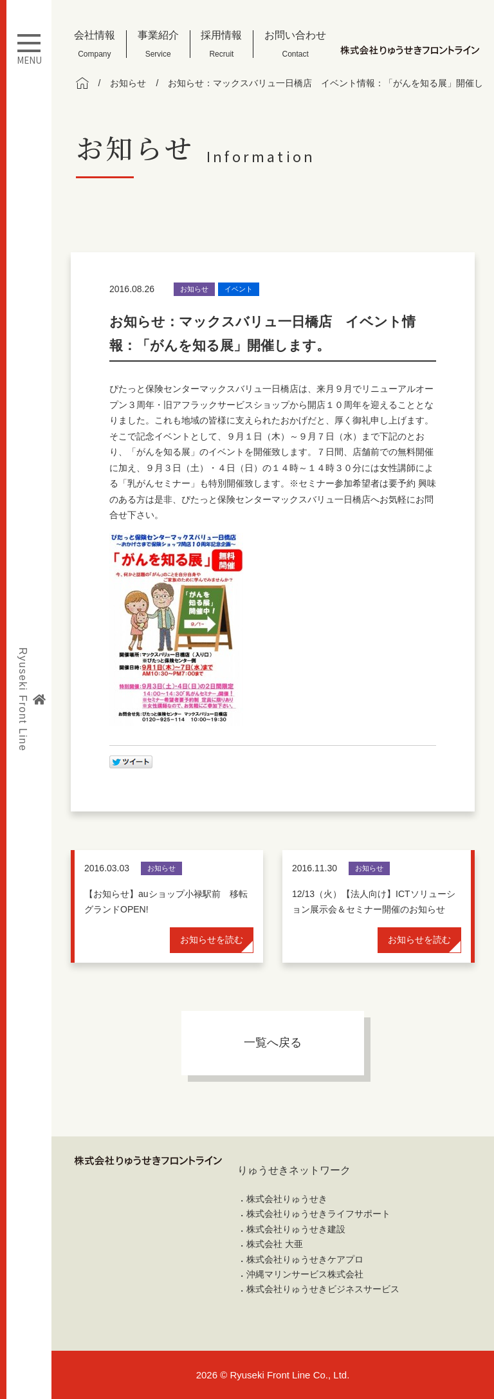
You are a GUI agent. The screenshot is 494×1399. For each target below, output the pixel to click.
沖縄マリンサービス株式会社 (304, 1274)
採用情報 (221, 44)
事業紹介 (158, 44)
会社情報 (94, 44)
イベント (238, 289)
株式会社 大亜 (274, 1244)
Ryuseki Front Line (31, 699)
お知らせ (194, 289)
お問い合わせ (295, 44)
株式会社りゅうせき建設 (295, 1229)
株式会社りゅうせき (286, 1199)
